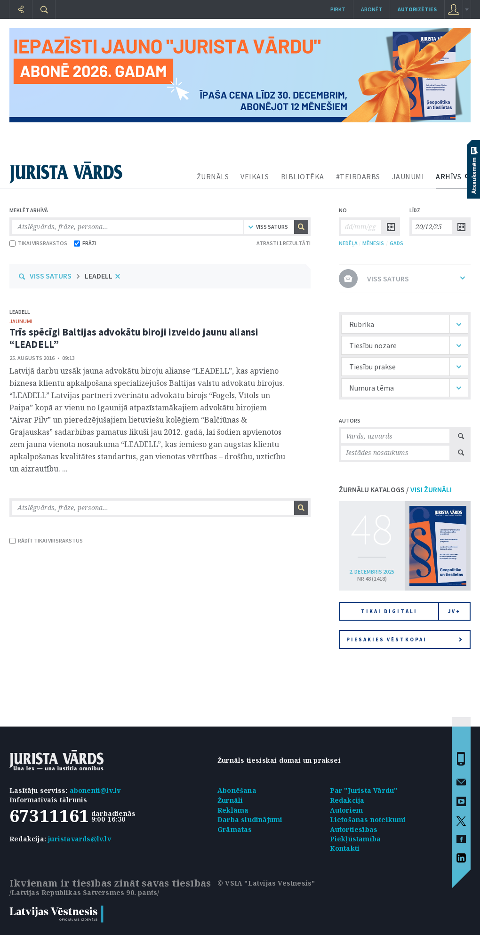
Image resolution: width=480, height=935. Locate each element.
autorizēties (417, 9)
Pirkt (337, 9)
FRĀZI (85, 243)
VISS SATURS (51, 275)
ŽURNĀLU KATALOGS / (395, 489)
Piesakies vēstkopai (404, 639)
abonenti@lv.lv (95, 790)
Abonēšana (236, 790)
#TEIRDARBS (358, 176)
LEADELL (98, 275)
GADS (396, 243)
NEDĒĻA (348, 243)
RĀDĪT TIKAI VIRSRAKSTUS (46, 540)
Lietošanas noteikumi (368, 819)
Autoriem (346, 810)
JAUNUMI (408, 176)
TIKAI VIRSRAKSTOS (38, 243)
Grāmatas (234, 829)
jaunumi (20, 321)
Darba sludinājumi (249, 819)
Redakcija (347, 800)
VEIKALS (254, 176)
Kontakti (345, 848)
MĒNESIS (373, 243)
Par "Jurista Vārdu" (364, 790)
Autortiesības (354, 829)
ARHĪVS (448, 176)
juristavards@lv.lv (79, 838)
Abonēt (371, 9)
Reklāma (232, 810)
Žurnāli (230, 800)
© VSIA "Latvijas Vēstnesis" (266, 883)
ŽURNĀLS (213, 176)
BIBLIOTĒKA (302, 176)
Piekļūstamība (355, 838)
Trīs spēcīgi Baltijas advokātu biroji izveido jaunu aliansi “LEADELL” (133, 338)
